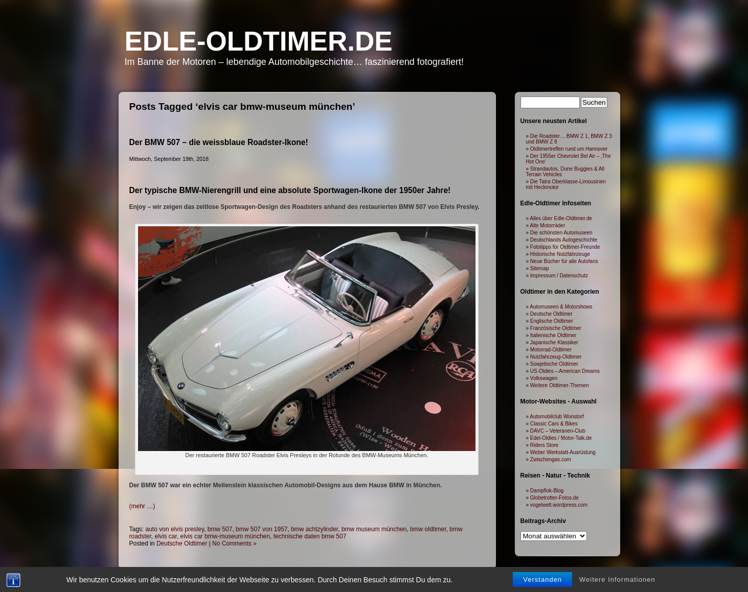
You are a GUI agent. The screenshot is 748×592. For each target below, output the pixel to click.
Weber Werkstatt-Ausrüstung (563, 452)
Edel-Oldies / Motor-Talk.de (561, 438)
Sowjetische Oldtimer (554, 364)
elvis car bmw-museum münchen (225, 536)
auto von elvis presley (175, 529)
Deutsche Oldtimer (181, 543)
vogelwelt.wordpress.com (558, 505)
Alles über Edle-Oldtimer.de (561, 218)
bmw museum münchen (374, 529)
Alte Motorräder (547, 225)
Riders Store (544, 445)
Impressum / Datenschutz (559, 275)
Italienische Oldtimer (553, 335)
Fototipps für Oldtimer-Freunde (565, 247)
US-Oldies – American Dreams (565, 371)
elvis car (166, 536)
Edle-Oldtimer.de (259, 41)
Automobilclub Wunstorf (556, 416)
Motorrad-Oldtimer (551, 349)
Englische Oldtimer (551, 321)
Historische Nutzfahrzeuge (560, 254)
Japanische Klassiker (554, 342)
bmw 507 (220, 529)
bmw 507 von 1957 (261, 529)
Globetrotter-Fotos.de (554, 498)
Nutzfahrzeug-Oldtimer (556, 357)
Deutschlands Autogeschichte (563, 240)
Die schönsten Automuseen (561, 232)
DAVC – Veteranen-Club (557, 431)
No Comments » (234, 543)
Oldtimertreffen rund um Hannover (569, 149)
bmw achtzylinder (314, 529)
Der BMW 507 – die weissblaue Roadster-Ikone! (218, 142)
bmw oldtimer (428, 529)
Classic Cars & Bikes (554, 424)
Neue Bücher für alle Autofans (564, 261)
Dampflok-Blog (547, 490)
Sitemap (539, 268)
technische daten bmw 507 (310, 536)
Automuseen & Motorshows (561, 307)
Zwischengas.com (550, 459)
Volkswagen (543, 378)
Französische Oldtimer (555, 328)
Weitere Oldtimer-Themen (559, 385)
